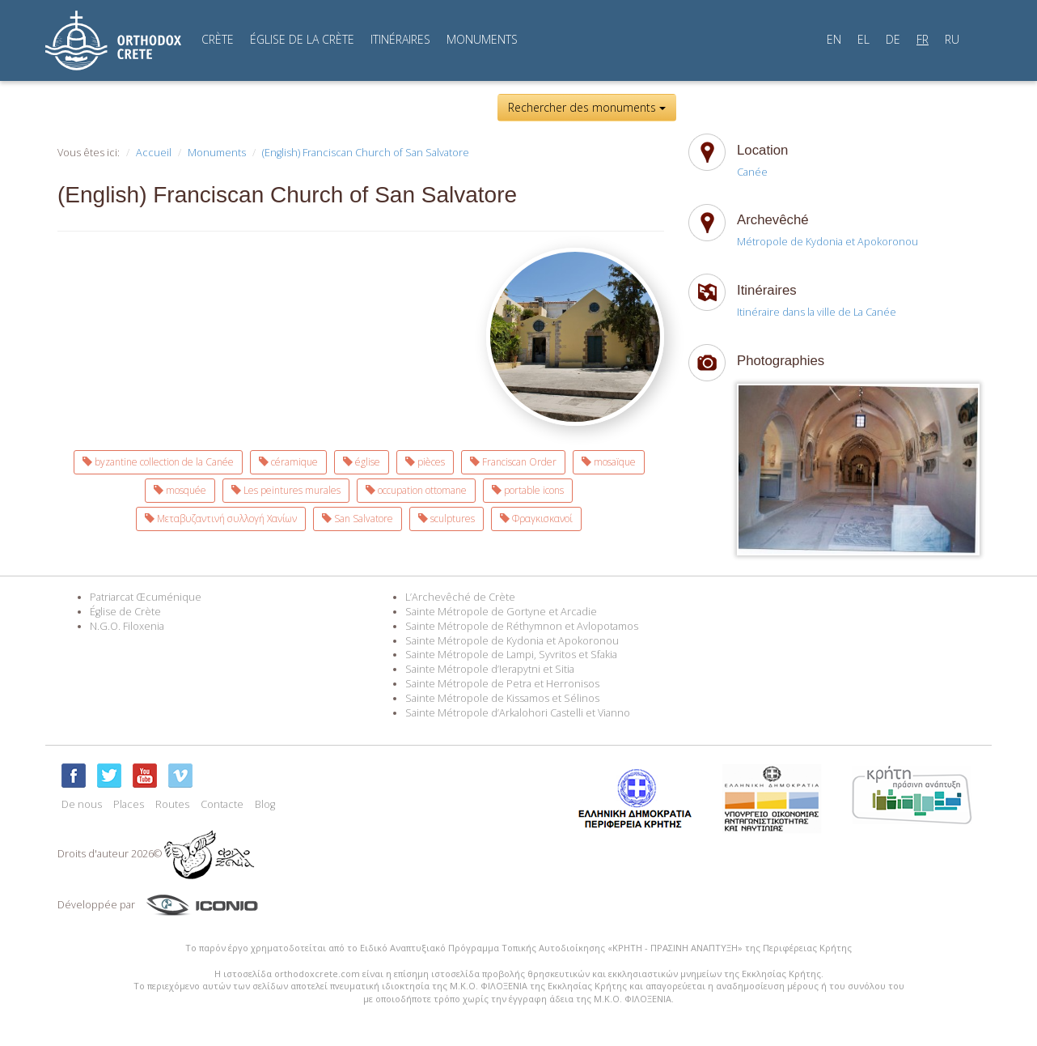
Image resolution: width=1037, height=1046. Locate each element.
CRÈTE (217, 39)
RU (952, 39)
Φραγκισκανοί (536, 518)
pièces (425, 462)
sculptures (446, 518)
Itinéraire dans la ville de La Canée (816, 312)
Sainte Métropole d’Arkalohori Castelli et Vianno (517, 713)
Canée (752, 172)
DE (893, 39)
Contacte (222, 804)
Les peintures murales (286, 490)
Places (128, 804)
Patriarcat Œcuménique (145, 597)
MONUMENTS (482, 39)
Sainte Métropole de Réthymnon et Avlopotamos (521, 626)
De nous (81, 804)
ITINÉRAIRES (400, 39)
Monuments (217, 152)
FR (922, 39)
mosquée (180, 490)
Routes (172, 804)
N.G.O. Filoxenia (127, 626)
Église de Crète (125, 612)
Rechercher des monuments (587, 107)
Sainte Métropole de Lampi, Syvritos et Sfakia (511, 654)
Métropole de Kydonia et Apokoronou (827, 242)
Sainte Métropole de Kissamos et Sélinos (502, 698)
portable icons (528, 490)
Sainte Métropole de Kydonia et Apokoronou (512, 641)
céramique (288, 462)
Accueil (153, 152)
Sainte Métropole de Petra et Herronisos (502, 684)
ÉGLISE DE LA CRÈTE (302, 39)
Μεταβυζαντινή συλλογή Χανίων (221, 518)
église (361, 462)
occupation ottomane (416, 490)
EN (834, 39)
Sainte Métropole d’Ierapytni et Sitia (489, 669)
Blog (265, 804)
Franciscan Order (513, 462)
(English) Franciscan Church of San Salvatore (365, 152)
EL (863, 39)
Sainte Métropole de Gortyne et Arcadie (501, 612)
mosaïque (609, 462)
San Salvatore (357, 518)
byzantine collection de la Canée (158, 462)
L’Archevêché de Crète (460, 597)
